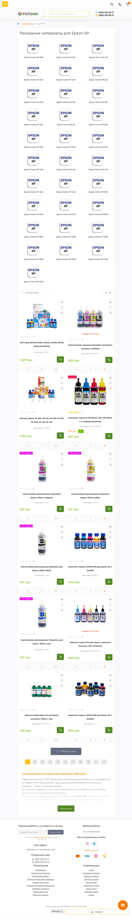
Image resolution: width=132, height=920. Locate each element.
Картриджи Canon (41, 882)
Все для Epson (28, 24)
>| (104, 762)
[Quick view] (62, 302)
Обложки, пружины (40, 889)
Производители (91, 892)
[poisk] (111, 4)
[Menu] (5, 4)
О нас (91, 870)
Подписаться (55, 832)
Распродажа (91, 882)
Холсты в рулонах (40, 895)
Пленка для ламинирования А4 (41, 885)
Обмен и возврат (91, 876)
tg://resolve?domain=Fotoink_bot (94, 844)
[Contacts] (120, 4)
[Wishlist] (62, 307)
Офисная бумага (40, 892)
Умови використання (42, 837)
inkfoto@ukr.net (91, 850)
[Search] (46, 14)
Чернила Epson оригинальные (40, 879)
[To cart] (60, 359)
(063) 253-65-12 (106, 15)
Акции (91, 895)
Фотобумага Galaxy (40, 876)
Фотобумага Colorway (40, 873)
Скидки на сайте (91, 879)
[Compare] (62, 313)
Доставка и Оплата (91, 873)
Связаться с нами (91, 885)
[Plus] (56, 369)
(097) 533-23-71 (106, 12)
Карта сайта (91, 889)
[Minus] (27, 369)
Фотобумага (40, 870)
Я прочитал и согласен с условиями (40, 838)
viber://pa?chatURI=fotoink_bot (87, 844)
